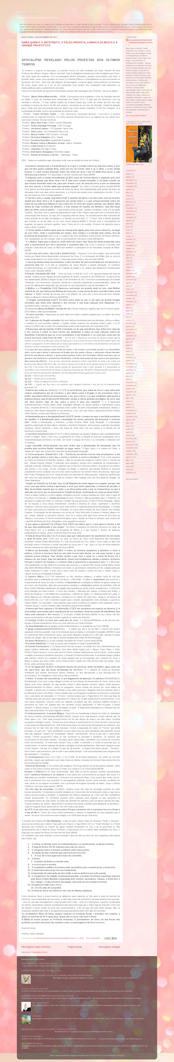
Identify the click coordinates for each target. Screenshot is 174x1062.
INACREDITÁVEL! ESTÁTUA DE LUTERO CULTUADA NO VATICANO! (49, 1029)
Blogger (121, 1055)
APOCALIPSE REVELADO (31, 1043)
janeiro (128, 177)
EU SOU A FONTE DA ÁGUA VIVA (34, 989)
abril (127, 233)
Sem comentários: (93, 938)
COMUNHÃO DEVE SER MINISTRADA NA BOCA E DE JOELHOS (47, 996)
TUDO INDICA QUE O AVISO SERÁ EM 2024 (39, 963)
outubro (129, 214)
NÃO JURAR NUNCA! (40, 1003)
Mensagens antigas (109, 946)
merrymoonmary (95, 1055)
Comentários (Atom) (39, 952)
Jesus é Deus (29, 12)
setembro (129, 217)
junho (128, 227)
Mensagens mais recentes (36, 946)
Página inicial (75, 946)
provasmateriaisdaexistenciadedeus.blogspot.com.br (140, 42)
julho (128, 193)
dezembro (130, 180)
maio (128, 196)
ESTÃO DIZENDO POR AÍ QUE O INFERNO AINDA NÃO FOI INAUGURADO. (62, 975)
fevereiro (129, 202)
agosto (129, 189)
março (128, 174)
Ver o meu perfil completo (136, 116)
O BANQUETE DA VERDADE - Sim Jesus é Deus (41, 970)
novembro (130, 183)
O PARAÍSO (37, 1016)
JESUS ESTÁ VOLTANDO (31, 1036)
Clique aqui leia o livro (135, 164)
